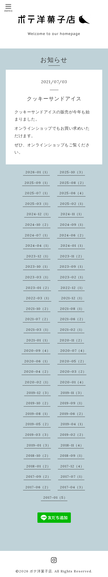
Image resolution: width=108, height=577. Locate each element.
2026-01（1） (37, 172)
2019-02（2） (72, 434)
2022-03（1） (38, 298)
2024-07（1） (37, 235)
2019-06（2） (72, 413)
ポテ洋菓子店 (41, 571)
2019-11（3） (72, 393)
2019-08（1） (37, 413)
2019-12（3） (38, 393)
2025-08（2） (73, 182)
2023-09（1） (72, 266)
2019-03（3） (37, 434)
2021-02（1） (72, 329)
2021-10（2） (38, 308)
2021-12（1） (72, 298)
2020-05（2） (73, 361)
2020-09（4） (37, 350)
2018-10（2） (38, 455)
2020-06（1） (37, 361)
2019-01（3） (38, 445)
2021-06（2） (72, 319)
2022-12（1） (72, 287)
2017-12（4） (72, 466)
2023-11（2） (72, 256)
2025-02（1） (72, 203)
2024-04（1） (38, 245)
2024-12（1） (38, 214)
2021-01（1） (38, 340)
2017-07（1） (72, 476)
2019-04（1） (72, 424)
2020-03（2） (73, 371)
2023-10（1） (37, 266)
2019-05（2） (38, 424)
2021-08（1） (72, 308)
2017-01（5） (55, 497)
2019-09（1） (72, 403)
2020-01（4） (73, 382)
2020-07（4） (73, 350)
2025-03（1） (37, 203)
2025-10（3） (72, 172)
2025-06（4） (72, 193)
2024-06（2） (72, 235)
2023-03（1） (37, 277)
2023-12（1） (38, 256)
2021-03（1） (38, 329)
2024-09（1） (72, 224)
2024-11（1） (72, 214)
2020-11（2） (72, 340)
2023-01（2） (38, 287)
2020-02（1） (37, 382)
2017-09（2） (38, 476)
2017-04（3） (72, 487)
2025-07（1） (37, 193)
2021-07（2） (37, 319)
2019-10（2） (38, 403)
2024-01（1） (72, 245)
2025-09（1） (37, 182)
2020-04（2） (37, 371)
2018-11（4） (72, 445)
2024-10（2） (37, 224)
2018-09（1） (72, 455)
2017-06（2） (37, 487)
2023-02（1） (72, 277)
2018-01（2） (38, 466)
